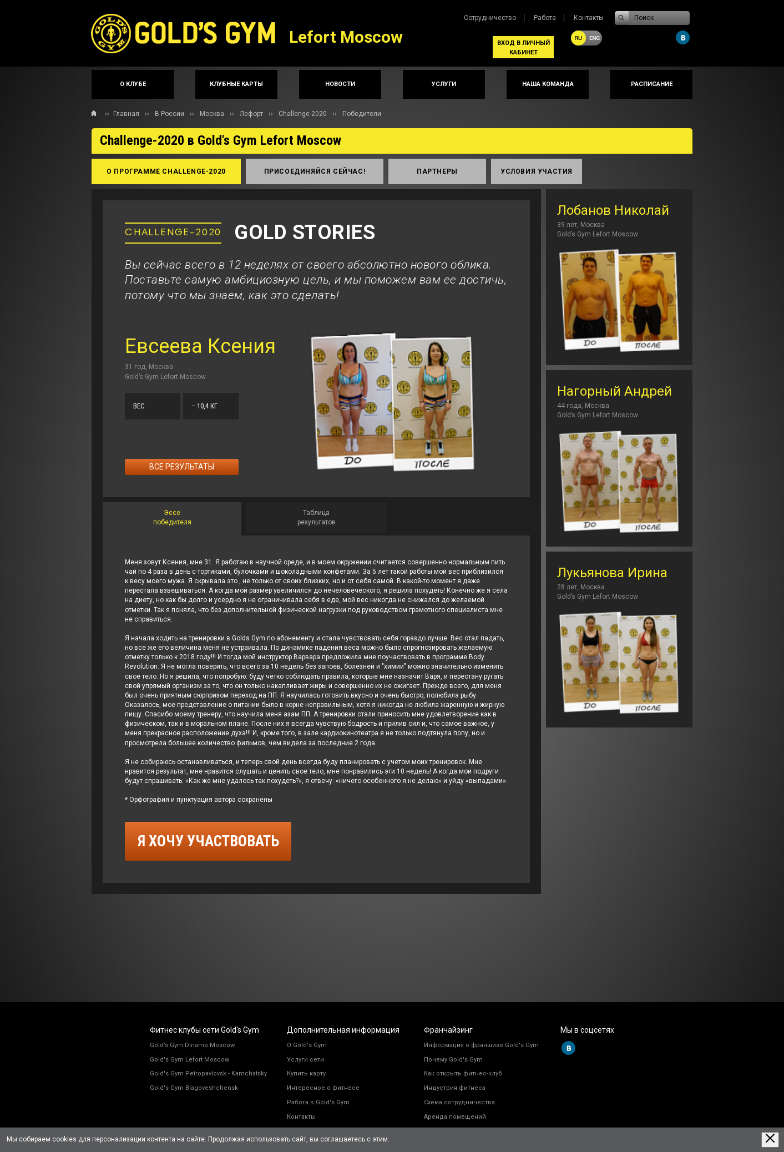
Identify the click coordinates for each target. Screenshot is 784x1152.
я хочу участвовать (208, 841)
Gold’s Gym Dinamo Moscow (192, 1045)
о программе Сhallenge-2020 (166, 171)
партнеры (437, 171)
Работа (545, 18)
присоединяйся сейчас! (315, 171)
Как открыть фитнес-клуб (463, 1073)
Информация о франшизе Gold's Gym (481, 1045)
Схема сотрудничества (459, 1102)
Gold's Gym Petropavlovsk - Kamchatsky (208, 1073)
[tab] (172, 518)
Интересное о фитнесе (323, 1088)
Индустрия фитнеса (454, 1088)
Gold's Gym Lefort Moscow (189, 1059)
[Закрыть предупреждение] (770, 1139)
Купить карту (306, 1073)
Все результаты (181, 466)
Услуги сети (305, 1059)
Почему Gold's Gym (453, 1059)
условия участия (536, 171)
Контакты (589, 18)
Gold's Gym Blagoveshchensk (194, 1088)
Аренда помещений (455, 1116)
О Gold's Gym (307, 1045)
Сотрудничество (490, 18)
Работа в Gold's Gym (318, 1102)
